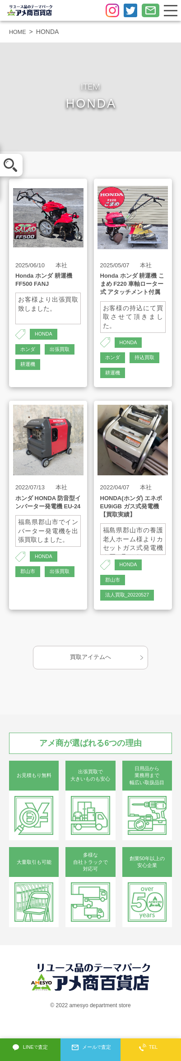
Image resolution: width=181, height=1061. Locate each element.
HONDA (44, 335)
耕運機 (28, 383)
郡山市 (28, 593)
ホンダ (28, 351)
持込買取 (116, 376)
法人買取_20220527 (129, 618)
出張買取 (31, 367)
